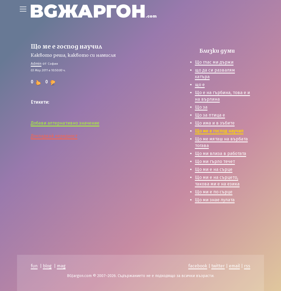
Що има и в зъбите (215, 123)
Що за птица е (210, 115)
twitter (218, 266)
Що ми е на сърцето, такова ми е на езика (217, 181)
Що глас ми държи (214, 62)
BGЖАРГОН (93, 11)
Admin (36, 63)
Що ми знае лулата (215, 199)
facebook (197, 266)
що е (200, 84)
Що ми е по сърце (213, 191)
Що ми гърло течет (215, 161)
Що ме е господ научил (219, 131)
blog (47, 266)
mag (61, 266)
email (234, 266)
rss (247, 266)
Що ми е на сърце (213, 169)
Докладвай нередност (54, 136)
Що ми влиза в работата (220, 153)
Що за (201, 107)
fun (34, 266)
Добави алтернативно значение (65, 123)
